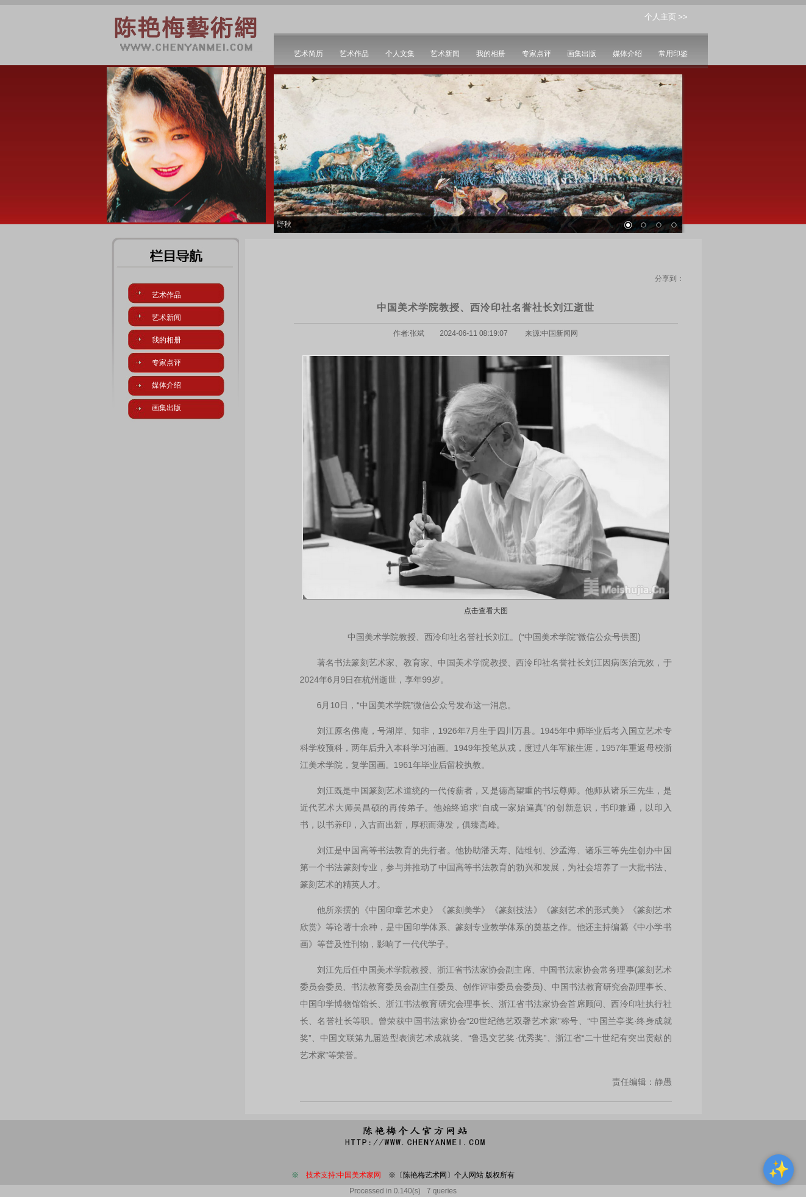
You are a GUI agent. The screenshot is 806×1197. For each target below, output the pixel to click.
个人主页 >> (666, 16)
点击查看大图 (486, 610)
